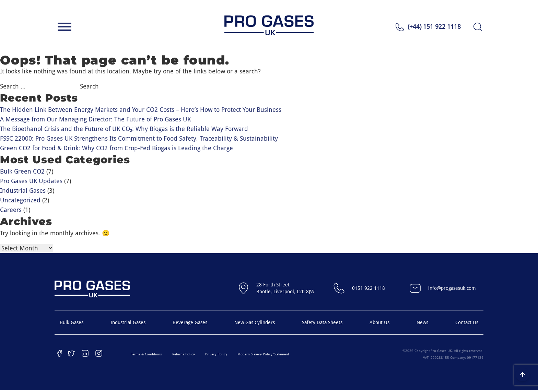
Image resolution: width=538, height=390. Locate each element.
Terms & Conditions (146, 354)
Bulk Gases (71, 322)
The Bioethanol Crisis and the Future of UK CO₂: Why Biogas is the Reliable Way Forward (124, 128)
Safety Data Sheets (322, 322)
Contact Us (466, 322)
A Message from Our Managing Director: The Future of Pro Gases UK (95, 119)
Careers (11, 209)
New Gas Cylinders (254, 322)
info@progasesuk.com (442, 288)
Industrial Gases (23, 190)
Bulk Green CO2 (22, 171)
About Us (379, 322)
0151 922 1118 (358, 288)
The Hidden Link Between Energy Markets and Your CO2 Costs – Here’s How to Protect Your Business (140, 109)
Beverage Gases (190, 322)
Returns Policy (183, 354)
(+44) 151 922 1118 (434, 26)
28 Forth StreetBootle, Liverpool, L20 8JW (275, 288)
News (422, 322)
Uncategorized (20, 200)
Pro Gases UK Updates (31, 181)
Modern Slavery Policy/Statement (263, 354)
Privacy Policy (216, 354)
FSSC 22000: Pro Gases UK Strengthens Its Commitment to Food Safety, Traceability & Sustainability (139, 138)
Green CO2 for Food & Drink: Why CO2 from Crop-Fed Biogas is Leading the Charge (116, 148)
